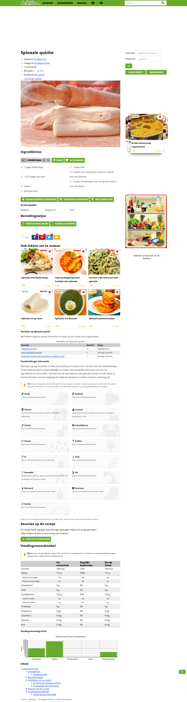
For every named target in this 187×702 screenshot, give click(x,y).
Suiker (26, 425)
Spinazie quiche (28, 348)
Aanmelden (156, 72)
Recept (32, 699)
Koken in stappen (63, 223)
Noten (26, 504)
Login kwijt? (135, 72)
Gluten (26, 409)
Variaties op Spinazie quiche (47, 683)
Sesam (26, 441)
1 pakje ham (79, 167)
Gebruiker (130, 53)
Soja (75, 456)
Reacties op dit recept (38, 688)
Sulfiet (77, 441)
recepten (47, 3)
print (58, 160)
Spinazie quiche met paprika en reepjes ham (42, 356)
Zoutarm (78, 488)
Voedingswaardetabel (38, 691)
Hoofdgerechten (42, 63)
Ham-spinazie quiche (31, 352)
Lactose (77, 409)
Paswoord (130, 58)
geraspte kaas (31, 191)
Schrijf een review (33, 78)
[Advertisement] (93, 27)
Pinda (25, 394)
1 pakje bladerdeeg (33, 167)
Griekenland (40, 59)
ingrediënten (65, 3)
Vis (75, 472)
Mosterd (27, 488)
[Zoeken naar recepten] (146, 3)
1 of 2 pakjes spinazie (34, 176)
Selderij (77, 394)
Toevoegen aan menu (73, 199)
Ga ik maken (74, 160)
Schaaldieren (80, 425)
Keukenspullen (40, 674)
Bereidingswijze (35, 677)
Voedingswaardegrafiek (44, 694)
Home (24, 699)
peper (27, 186)
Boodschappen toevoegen (39, 199)
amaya (41, 74)
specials (82, 3)
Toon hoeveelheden (35, 223)
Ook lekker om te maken (40, 680)
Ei (23, 456)
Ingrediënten (34, 671)
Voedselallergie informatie (46, 685)
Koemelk (27, 472)
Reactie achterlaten (36, 539)
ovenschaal (31, 66)
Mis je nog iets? (102, 199)
